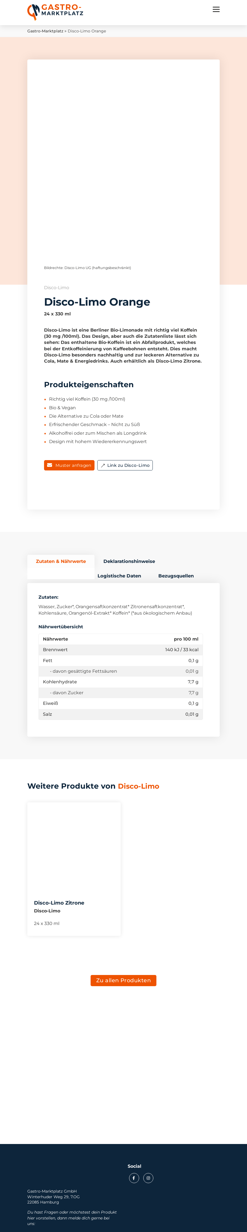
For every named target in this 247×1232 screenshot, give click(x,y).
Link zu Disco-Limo (128, 467)
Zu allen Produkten (123, 982)
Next (194, 155)
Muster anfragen (73, 467)
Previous (52, 155)
